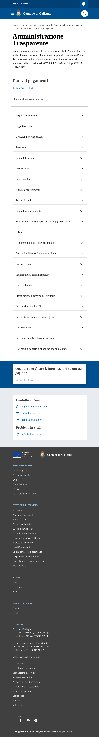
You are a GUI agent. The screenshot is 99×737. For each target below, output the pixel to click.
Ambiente (17, 510)
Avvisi (15, 591)
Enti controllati (23, 179)
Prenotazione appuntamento (26, 668)
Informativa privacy (22, 691)
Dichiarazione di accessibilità (26, 686)
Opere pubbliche (24, 285)
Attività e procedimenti (28, 189)
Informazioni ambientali (28, 306)
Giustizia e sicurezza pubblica (26, 538)
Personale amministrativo (25, 493)
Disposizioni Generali (27, 115)
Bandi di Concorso (25, 158)
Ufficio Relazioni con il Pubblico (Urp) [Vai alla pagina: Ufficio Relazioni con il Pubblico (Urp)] (30, 643)
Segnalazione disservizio (24, 672)
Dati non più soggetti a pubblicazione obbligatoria (42, 348)
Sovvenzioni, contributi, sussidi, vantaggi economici (43, 221)
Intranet (16, 700)
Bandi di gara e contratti (28, 211)
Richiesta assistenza (22, 677)
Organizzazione (24, 126)
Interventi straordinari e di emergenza (35, 317)
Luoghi (16, 613)
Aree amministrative (22, 475)
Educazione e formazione (24, 533)
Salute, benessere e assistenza (27, 552)
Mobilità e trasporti (21, 547)
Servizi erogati (23, 264)
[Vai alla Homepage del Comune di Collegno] (33, 13)
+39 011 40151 (36, 650)
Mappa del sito (66, 731)
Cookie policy (19, 695)
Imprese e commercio (23, 542)
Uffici (15, 479)
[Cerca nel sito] (84, 13)
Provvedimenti (23, 200)
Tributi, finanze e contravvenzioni (28, 561)
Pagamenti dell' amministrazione (32, 274)
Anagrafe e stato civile (23, 515)
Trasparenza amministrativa (26, 556)
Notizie (16, 582)
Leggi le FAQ (18, 663)
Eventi (16, 608)
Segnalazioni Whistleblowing (26, 657)
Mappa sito (20, 731)
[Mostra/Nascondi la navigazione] (13, 13)
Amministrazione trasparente (26, 682)
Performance (22, 168)
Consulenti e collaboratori (29, 136)
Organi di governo (21, 470)
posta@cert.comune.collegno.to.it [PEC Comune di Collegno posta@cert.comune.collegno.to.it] (33, 646)
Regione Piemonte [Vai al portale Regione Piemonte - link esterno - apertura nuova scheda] (20, 4)
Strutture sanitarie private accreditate (35, 338)
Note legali (18, 705)
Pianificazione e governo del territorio (35, 295)
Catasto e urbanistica (23, 524)
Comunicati (18, 587)
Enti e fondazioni (20, 484)
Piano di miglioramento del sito (42, 731)
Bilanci (19, 232)
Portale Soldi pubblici (24, 88)
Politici (16, 489)
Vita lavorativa (19, 565)
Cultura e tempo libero (23, 528)
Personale (21, 147)
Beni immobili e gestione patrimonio (35, 242)
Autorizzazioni (19, 519)
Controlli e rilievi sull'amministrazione (36, 253)
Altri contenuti (23, 327)
